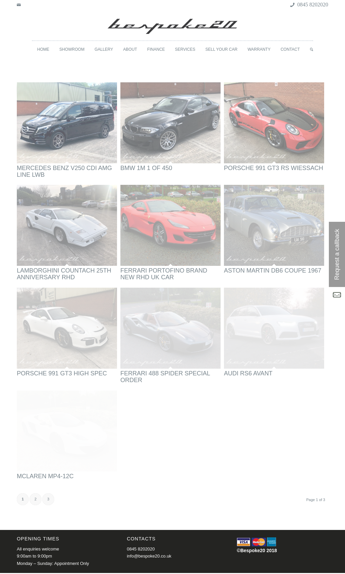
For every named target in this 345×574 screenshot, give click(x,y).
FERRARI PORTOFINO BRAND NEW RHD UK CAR (163, 274)
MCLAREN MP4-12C (45, 476)
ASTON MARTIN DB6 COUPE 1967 (272, 270)
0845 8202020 (141, 548)
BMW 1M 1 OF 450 (146, 168)
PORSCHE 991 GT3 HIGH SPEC (62, 373)
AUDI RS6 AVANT (248, 373)
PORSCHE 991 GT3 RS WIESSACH (273, 168)
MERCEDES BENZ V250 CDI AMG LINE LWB (64, 171)
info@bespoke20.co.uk (149, 556)
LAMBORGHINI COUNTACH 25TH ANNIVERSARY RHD (64, 274)
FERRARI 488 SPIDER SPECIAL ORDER (165, 376)
